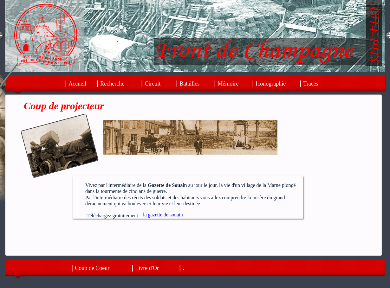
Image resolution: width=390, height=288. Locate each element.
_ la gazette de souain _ (163, 214)
